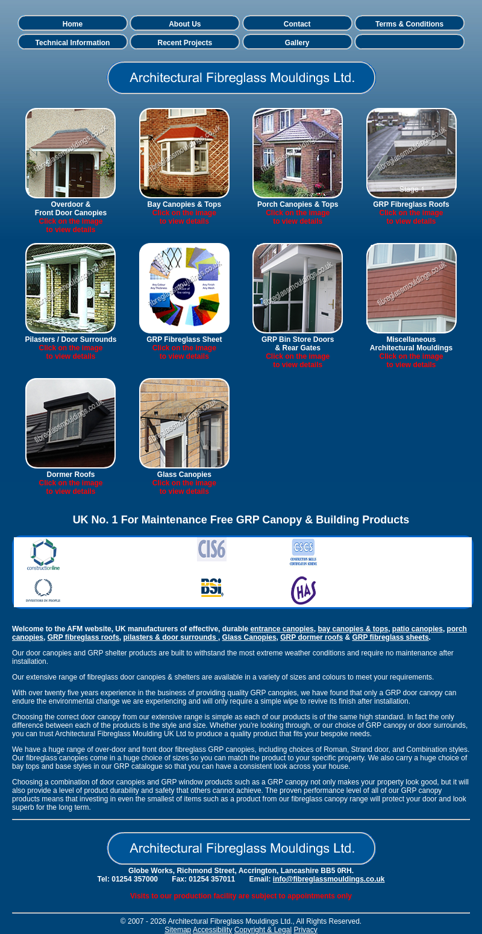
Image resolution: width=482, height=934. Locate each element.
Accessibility (212, 930)
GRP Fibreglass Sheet (184, 339)
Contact (297, 24)
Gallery (297, 43)
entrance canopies (281, 629)
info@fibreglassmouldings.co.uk (329, 879)
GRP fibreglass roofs (83, 637)
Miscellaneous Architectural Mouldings (411, 343)
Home (73, 24)
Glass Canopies (184, 474)
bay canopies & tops (353, 629)
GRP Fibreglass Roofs (411, 204)
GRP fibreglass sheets (390, 637)
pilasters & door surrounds (171, 637)
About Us (185, 24)
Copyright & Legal (263, 930)
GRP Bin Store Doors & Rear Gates (297, 343)
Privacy (305, 930)
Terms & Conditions (409, 24)
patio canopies (417, 629)
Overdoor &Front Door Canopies (71, 208)
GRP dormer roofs (311, 637)
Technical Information (73, 43)
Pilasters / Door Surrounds (70, 339)
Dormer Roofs (70, 474)
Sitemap (177, 930)
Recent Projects (184, 43)
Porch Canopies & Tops (297, 204)
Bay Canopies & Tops (184, 204)
